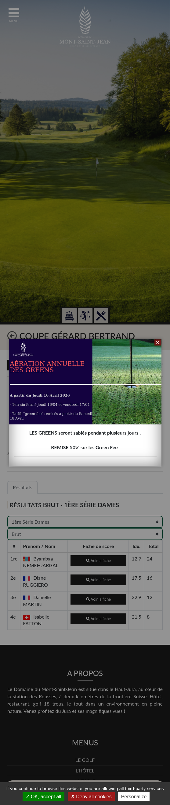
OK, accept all (43, 796)
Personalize (134, 796)
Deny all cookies (91, 796)
